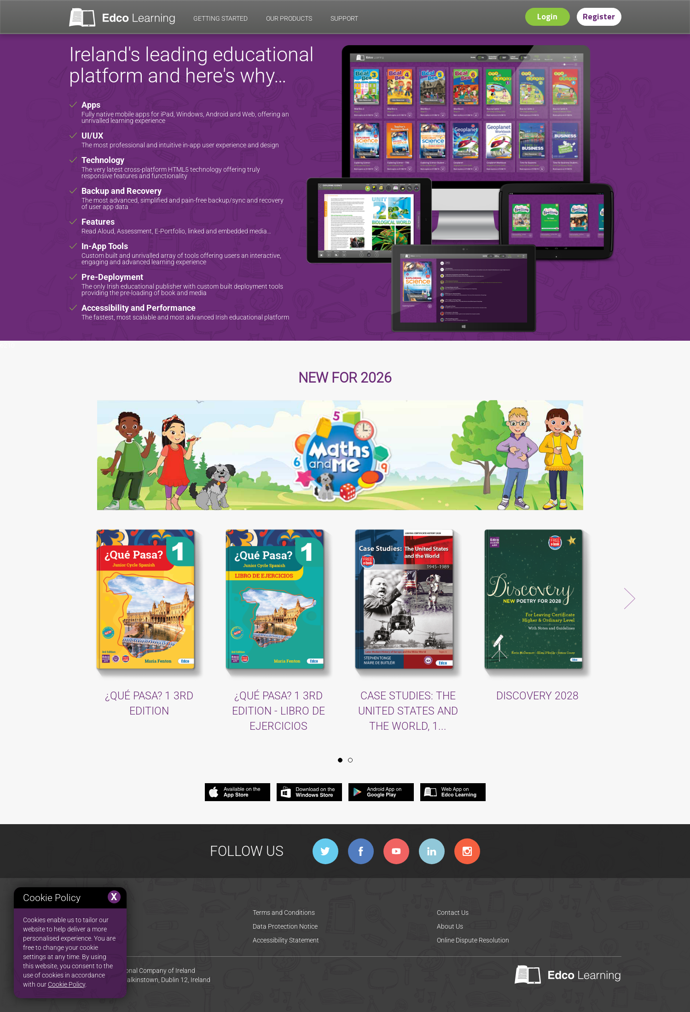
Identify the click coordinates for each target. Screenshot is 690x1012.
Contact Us (453, 912)
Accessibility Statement (286, 940)
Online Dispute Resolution (473, 940)
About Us (450, 926)
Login (547, 16)
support (344, 18)
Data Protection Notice (285, 926)
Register (599, 16)
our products (289, 18)
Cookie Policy (66, 984)
